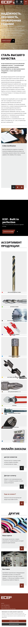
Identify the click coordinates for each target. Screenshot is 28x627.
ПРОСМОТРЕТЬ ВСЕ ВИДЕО (10, 231)
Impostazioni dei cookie (14, 624)
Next (22, 187)
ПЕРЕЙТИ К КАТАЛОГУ (8, 40)
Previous (18, 187)
